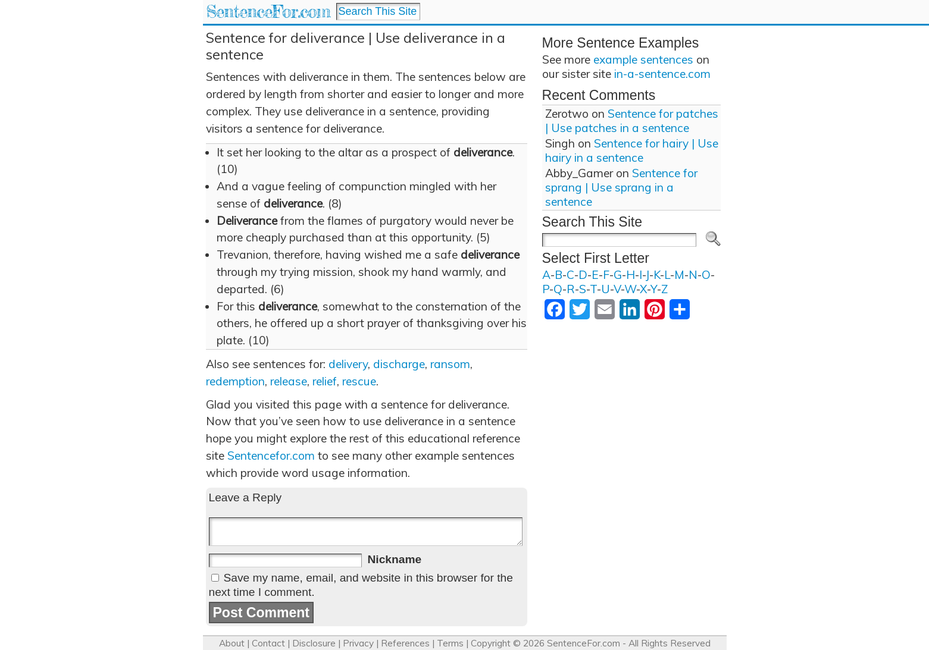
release (288, 381)
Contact (268, 643)
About (232, 643)
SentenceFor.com (268, 11)
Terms (450, 643)
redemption (235, 381)
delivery (348, 364)
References (405, 643)
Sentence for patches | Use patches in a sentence (631, 120)
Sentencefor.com (271, 455)
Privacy (358, 643)
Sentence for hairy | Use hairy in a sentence (631, 150)
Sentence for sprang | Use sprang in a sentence (621, 187)
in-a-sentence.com (662, 74)
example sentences (643, 59)
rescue (359, 381)
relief (324, 381)
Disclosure (314, 643)
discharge (399, 364)
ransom (450, 364)
